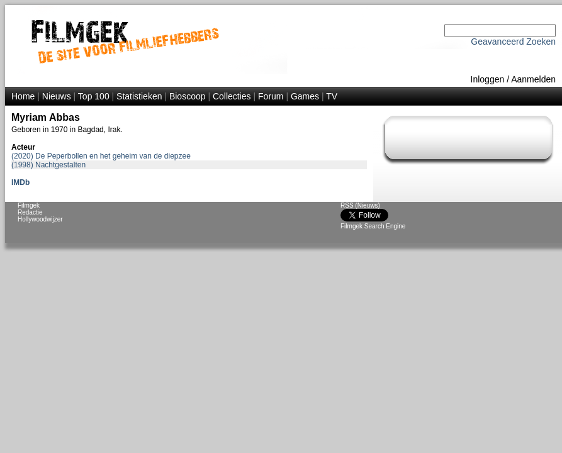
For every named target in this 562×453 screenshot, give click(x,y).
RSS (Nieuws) (360, 205)
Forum (270, 96)
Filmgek (29, 205)
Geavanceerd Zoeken (513, 41)
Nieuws (56, 96)
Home (23, 96)
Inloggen (488, 79)
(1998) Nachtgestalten (48, 164)
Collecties (232, 96)
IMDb (20, 182)
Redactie (30, 212)
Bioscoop (187, 96)
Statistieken (139, 96)
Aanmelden (533, 79)
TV (331, 96)
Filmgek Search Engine (372, 226)
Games (305, 96)
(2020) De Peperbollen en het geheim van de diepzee (101, 156)
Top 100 (94, 96)
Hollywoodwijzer (40, 219)
